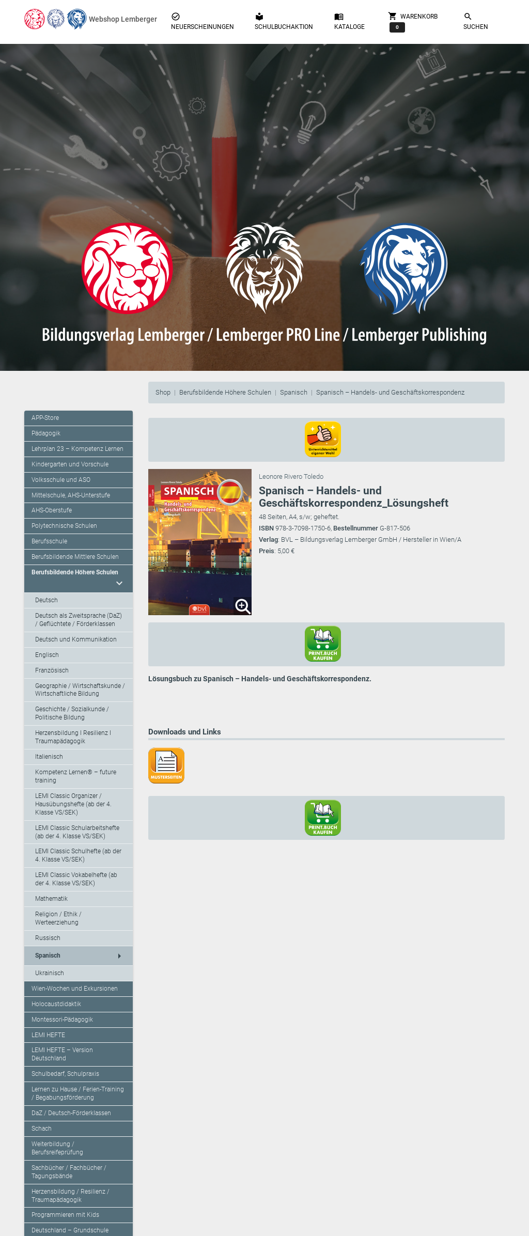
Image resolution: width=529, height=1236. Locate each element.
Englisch (47, 655)
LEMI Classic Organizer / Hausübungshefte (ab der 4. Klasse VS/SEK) (73, 804)
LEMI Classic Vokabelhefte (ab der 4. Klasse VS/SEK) (76, 879)
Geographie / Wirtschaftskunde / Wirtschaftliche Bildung (80, 690)
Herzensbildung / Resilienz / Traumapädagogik (71, 1195)
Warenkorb (413, 21)
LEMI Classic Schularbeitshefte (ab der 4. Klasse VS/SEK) (77, 832)
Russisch (47, 938)
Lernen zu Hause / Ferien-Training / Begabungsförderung (78, 1093)
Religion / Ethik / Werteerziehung (58, 918)
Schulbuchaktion (284, 21)
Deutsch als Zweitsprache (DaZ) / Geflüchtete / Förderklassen (78, 620)
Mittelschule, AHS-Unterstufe (71, 495)
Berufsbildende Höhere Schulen (225, 392)
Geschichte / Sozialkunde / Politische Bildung (72, 713)
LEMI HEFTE (48, 1035)
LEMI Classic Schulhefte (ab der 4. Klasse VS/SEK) (78, 855)
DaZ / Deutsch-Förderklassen (71, 1113)
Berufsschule (49, 541)
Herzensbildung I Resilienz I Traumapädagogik (73, 737)
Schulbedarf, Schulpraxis (65, 1073)
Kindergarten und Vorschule (70, 464)
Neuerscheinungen (202, 21)
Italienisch (49, 756)
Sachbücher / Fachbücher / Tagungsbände (69, 1172)
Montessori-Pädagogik (62, 1019)
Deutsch (46, 600)
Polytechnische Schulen (64, 525)
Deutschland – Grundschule (70, 1230)
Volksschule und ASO (61, 479)
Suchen (475, 21)
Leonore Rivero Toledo (291, 476)
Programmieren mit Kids (65, 1214)
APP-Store (45, 417)
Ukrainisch (49, 973)
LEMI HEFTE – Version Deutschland (62, 1054)
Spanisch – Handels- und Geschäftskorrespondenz (390, 392)
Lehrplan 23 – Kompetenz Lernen (77, 448)
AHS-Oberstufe (52, 510)
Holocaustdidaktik (56, 1004)
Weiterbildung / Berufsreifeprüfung (57, 1148)
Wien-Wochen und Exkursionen (75, 988)
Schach (42, 1128)
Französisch (52, 670)
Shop (162, 392)
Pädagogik (46, 433)
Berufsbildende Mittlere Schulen (75, 556)
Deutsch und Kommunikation (76, 639)
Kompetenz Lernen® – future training (75, 776)
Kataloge (349, 21)
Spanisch (293, 392)
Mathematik (51, 898)
